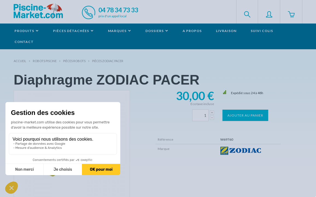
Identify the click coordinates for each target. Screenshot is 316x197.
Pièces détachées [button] (73, 31)
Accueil (20, 61)
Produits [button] (26, 31)
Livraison (226, 31)
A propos (192, 31)
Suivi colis (262, 31)
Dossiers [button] (156, 31)
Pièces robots (74, 61)
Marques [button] (119, 31)
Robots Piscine (45, 61)
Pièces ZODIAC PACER (107, 61)
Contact (24, 42)
